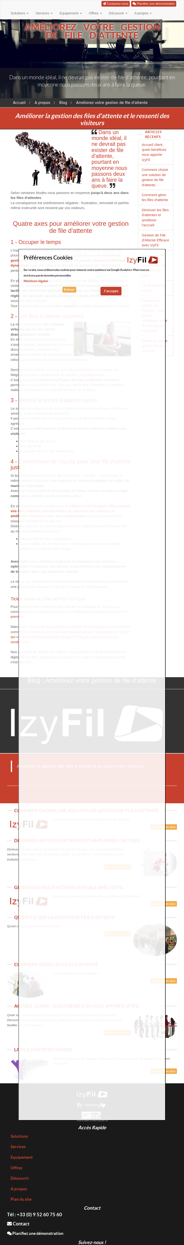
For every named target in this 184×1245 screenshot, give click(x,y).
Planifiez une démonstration (35, 1233)
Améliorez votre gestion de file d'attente (112, 103)
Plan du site (21, 1199)
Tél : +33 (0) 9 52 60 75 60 (34, 1214)
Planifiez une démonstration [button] (154, 3)
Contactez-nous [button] (115, 3)
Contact (18, 1223)
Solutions (20, 13)
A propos (143, 13)
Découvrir (118, 13)
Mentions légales (36, 281)
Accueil (19, 103)
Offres (95, 13)
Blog (63, 103)
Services (44, 13)
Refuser (69, 289)
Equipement (71, 13)
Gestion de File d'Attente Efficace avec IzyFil (155, 240)
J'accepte (111, 291)
